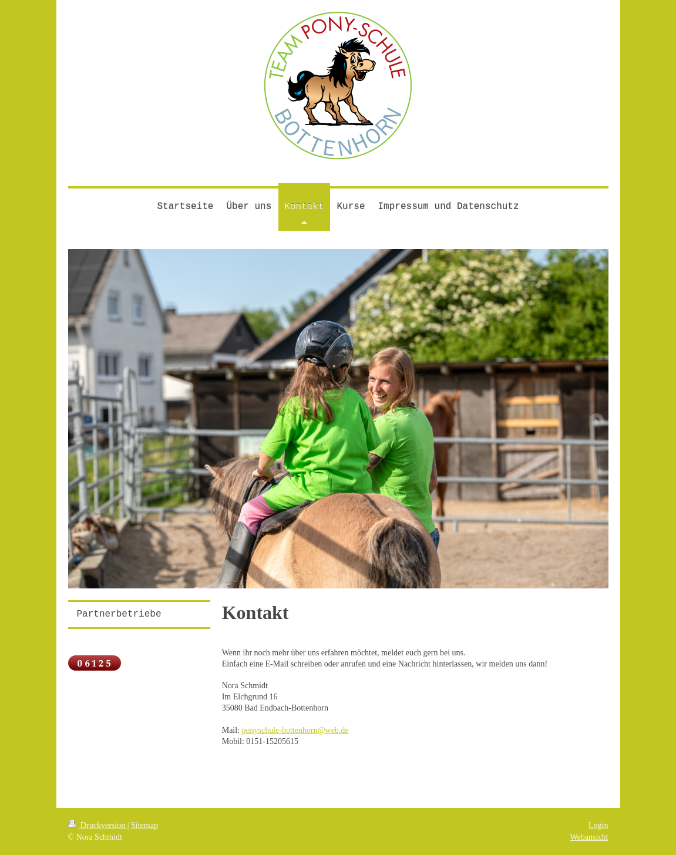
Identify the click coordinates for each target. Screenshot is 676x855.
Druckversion (97, 825)
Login (598, 825)
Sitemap (144, 825)
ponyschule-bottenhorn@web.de (295, 730)
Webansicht (589, 837)
